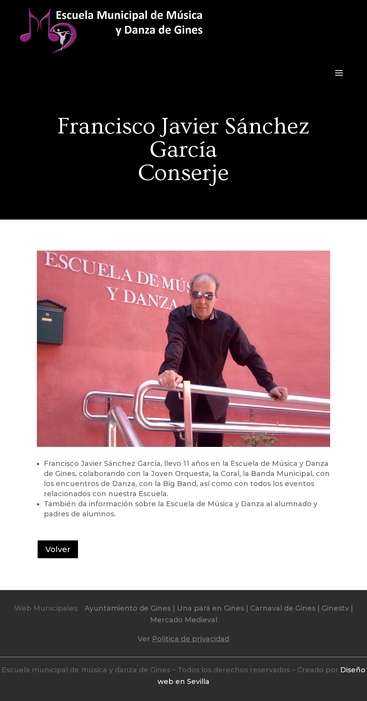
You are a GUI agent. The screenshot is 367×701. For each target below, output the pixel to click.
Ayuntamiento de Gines (128, 608)
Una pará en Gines (210, 608)
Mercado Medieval (183, 620)
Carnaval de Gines (282, 608)
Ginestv (335, 608)
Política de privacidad (190, 639)
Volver (57, 549)
